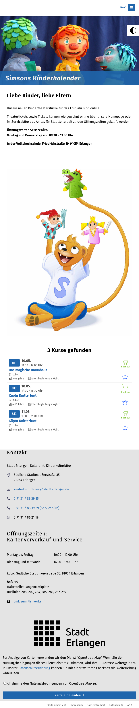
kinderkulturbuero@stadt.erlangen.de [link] (41, 489)
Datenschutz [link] (116, 705)
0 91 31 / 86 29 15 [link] (26, 499)
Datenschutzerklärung (34, 668)
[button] (69, 4)
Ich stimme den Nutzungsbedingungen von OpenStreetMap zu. (51, 683)
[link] (133, 30)
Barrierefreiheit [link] (96, 705)
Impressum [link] (76, 705)
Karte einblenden (68, 695)
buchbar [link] (125, 363)
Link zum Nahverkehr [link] (29, 601)
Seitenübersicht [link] (56, 705)
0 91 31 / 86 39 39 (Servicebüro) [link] (36, 508)
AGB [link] (129, 705)
